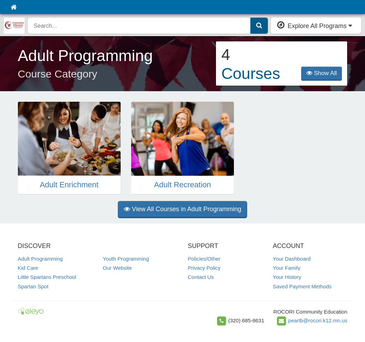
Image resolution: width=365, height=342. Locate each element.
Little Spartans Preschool (47, 277)
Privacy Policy (204, 268)
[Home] (13, 7)
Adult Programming (40, 259)
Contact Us (201, 277)
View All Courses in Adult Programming (182, 209)
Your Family (286, 268)
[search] (139, 26)
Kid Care (28, 268)
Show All (321, 73)
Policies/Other (204, 259)
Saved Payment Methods (302, 286)
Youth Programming (126, 259)
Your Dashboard (292, 259)
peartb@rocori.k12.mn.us (317, 320)
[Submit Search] (259, 26)
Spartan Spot (33, 286)
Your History (287, 277)
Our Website (117, 268)
